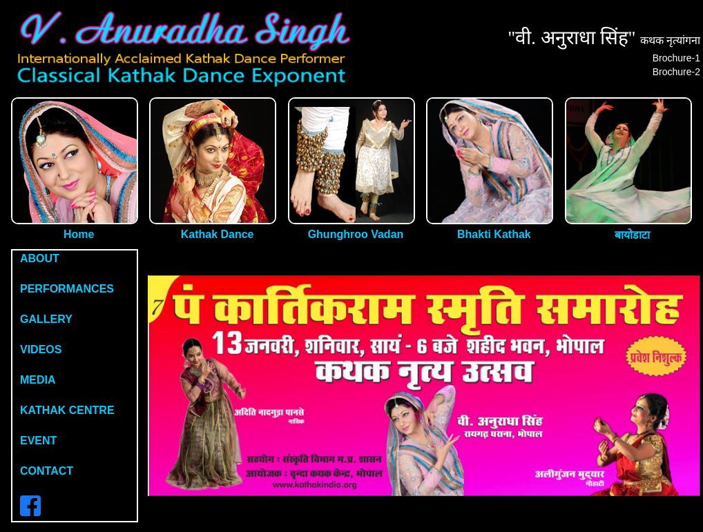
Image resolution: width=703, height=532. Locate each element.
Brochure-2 (676, 71)
